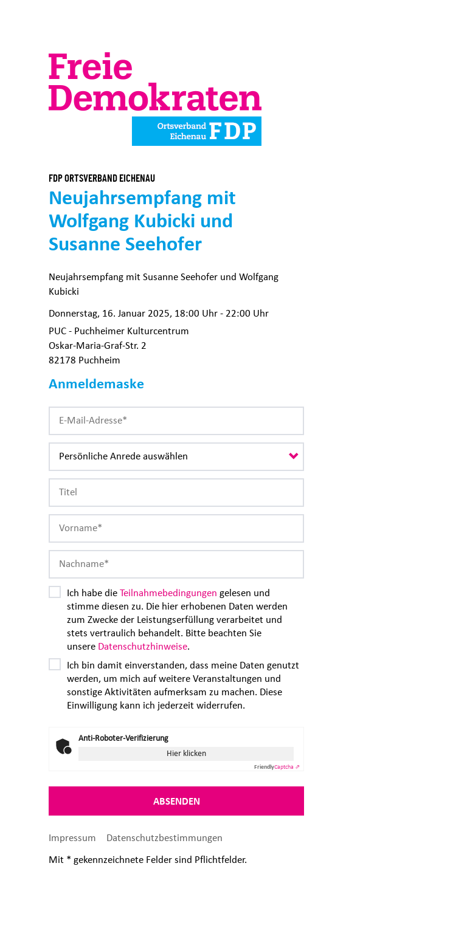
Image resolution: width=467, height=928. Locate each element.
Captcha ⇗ (277, 767)
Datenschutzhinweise (142, 646)
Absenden (176, 801)
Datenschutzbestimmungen (164, 838)
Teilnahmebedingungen (168, 593)
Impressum (74, 838)
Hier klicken (186, 753)
